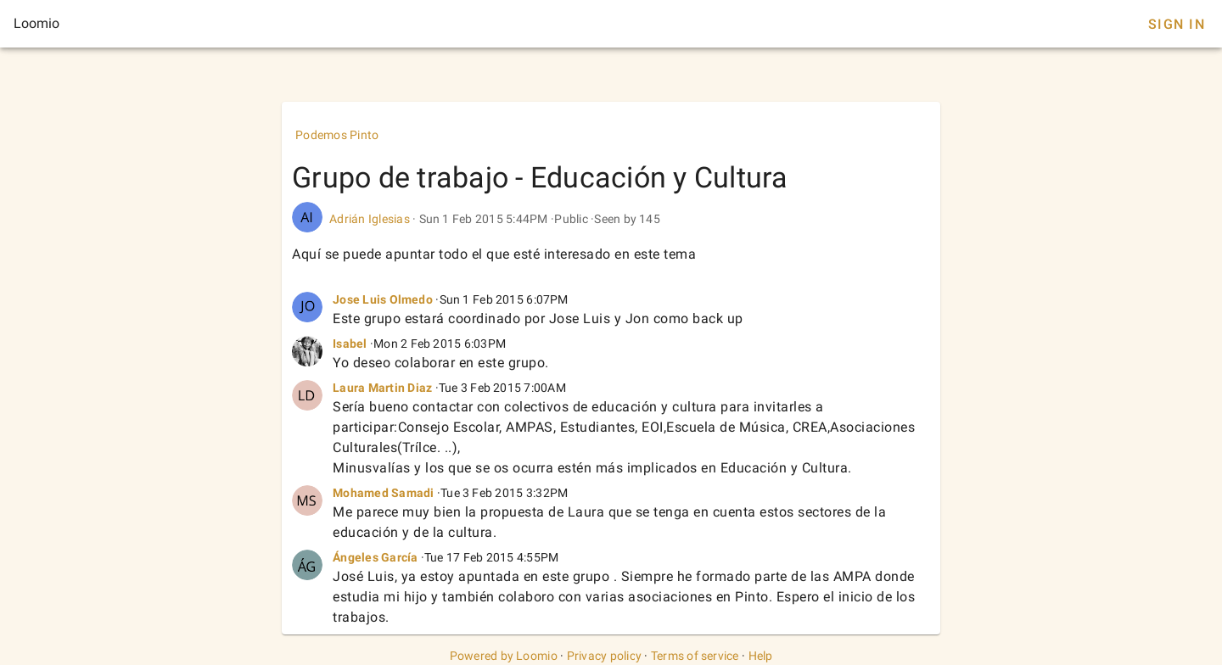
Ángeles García (375, 557)
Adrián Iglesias (369, 219)
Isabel (350, 343)
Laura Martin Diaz (382, 387)
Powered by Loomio (504, 655)
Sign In (1176, 24)
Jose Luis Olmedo (383, 299)
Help (760, 655)
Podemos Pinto (336, 135)
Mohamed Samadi (383, 493)
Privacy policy (604, 655)
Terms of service (695, 655)
